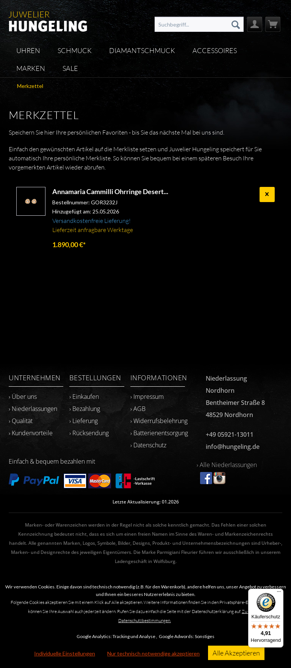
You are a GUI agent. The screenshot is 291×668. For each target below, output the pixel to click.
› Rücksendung (89, 433)
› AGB (138, 409)
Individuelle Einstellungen (64, 653)
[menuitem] (199, 24)
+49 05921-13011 (229, 434)
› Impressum (147, 396)
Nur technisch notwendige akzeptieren (153, 653)
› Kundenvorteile (31, 433)
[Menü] (278, 593)
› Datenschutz (148, 445)
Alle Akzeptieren (236, 653)
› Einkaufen (84, 396)
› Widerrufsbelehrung (159, 421)
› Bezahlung (84, 409)
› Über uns (23, 396)
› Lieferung (83, 421)
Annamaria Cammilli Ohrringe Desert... (110, 191)
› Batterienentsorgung (159, 433)
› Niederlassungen (33, 409)
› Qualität (21, 421)
